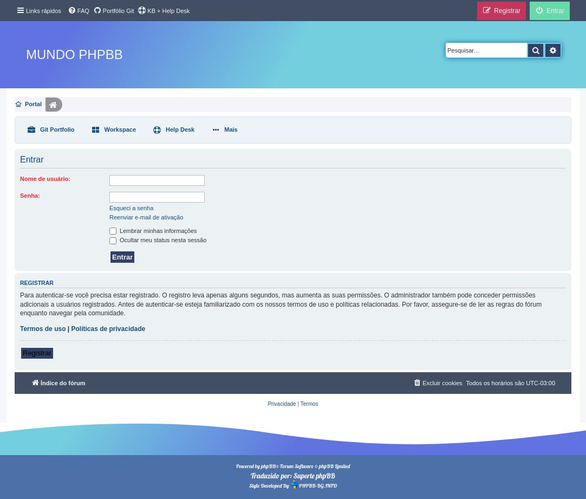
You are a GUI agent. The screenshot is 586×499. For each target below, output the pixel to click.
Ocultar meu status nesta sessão (157, 240)
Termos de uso (43, 329)
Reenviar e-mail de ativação (146, 217)
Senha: (30, 195)
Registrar (37, 353)
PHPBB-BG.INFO (313, 484)
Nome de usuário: (45, 179)
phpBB (268, 466)
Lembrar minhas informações (153, 231)
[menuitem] (78, 10)
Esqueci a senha (131, 208)
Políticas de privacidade (108, 329)
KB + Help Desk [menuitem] (164, 10)
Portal (33, 104)
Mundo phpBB (74, 54)
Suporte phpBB (314, 475)
